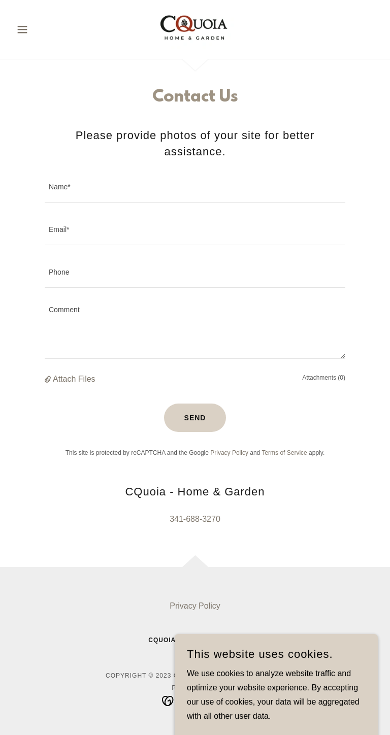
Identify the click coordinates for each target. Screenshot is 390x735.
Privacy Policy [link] (229, 452)
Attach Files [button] (74, 379)
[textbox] (195, 187)
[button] (39, 29)
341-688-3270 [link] (195, 519)
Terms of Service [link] (284, 452)
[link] (195, 28)
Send (195, 418)
